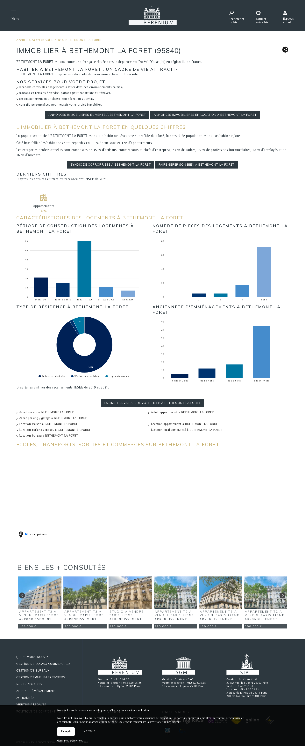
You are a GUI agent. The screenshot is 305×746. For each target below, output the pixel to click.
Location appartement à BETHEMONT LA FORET (184, 424)
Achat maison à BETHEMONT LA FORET (46, 412)
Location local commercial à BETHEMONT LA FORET (186, 430)
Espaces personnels (289, 15)
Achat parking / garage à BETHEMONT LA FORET (53, 418)
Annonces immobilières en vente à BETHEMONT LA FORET (97, 115)
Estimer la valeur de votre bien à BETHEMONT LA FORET (152, 403)
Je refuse (89, 731)
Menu (15, 19)
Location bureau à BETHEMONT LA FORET (48, 436)
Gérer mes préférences (70, 741)
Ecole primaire (33, 534)
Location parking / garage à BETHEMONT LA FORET (54, 430)
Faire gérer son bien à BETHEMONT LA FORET (196, 164)
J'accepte (66, 731)
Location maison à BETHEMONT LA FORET (48, 424)
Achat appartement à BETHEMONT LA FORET (182, 412)
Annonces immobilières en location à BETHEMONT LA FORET (205, 115)
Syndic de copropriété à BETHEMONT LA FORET (110, 164)
